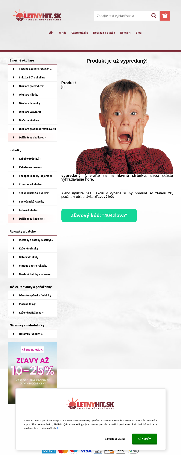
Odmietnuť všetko (115, 439)
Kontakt (125, 32)
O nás (62, 32)
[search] (154, 16)
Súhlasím (144, 438)
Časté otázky (79, 32)
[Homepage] (51, 32)
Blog (138, 32)
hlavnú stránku (131, 175)
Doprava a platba (104, 32)
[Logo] (37, 16)
